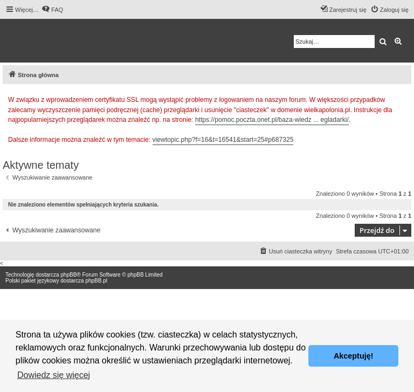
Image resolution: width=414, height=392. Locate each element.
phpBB (68, 275)
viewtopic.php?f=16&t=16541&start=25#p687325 (223, 139)
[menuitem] (52, 9)
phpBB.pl (96, 281)
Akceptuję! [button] (354, 356)
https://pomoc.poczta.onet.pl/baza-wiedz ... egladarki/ (272, 119)
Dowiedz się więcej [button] (53, 375)
